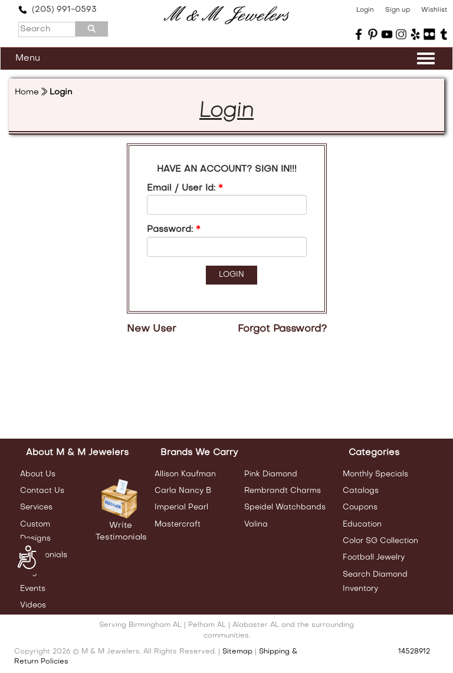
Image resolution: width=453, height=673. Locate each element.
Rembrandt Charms (282, 491)
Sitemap (237, 651)
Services (36, 507)
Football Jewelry (374, 557)
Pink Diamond (270, 474)
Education (362, 524)
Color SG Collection (380, 541)
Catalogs (361, 491)
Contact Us (42, 491)
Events (32, 589)
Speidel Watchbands (285, 507)
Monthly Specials (375, 474)
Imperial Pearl (181, 507)
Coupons (360, 507)
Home (27, 92)
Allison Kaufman (185, 474)
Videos (33, 605)
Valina (256, 524)
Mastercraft (178, 524)
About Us (37, 474)
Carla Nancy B (183, 491)
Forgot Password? (282, 329)
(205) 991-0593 (57, 10)
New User (151, 329)
